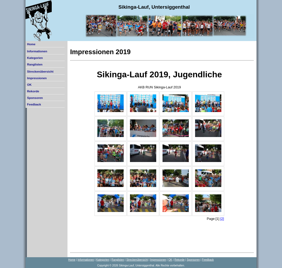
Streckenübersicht (40, 71)
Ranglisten (35, 64)
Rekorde (33, 91)
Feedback (34, 104)
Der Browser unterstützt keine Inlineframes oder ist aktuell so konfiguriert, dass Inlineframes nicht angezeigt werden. (159, 156)
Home (31, 44)
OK (29, 84)
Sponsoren (35, 97)
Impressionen (37, 78)
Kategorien (35, 57)
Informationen (37, 51)
